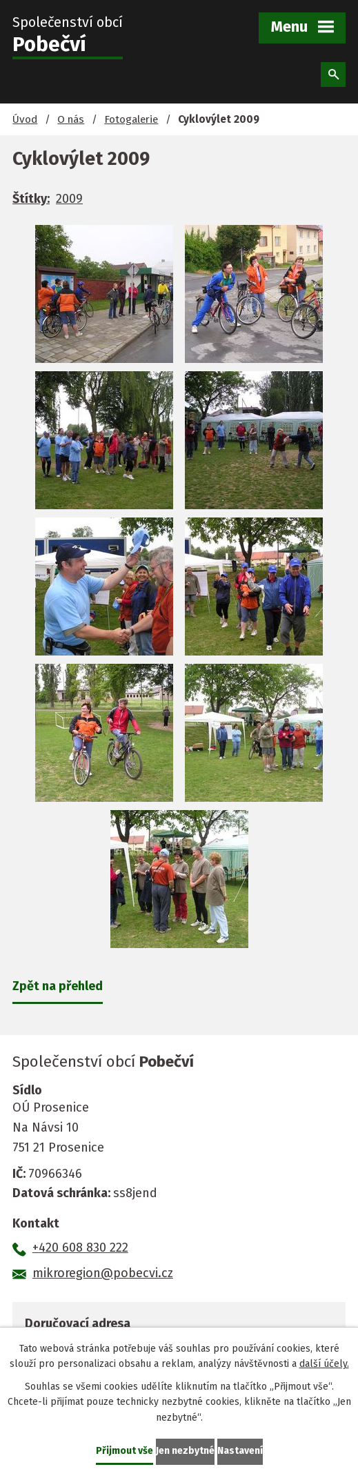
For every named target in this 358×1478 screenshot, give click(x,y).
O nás (70, 119)
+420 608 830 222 (80, 1247)
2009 (69, 198)
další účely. (324, 1364)
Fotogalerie (131, 119)
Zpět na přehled (57, 986)
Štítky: (31, 198)
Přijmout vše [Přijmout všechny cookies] (124, 1451)
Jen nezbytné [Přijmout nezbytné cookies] (185, 1451)
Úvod (24, 119)
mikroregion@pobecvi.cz (102, 1273)
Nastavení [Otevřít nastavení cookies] (240, 1451)
